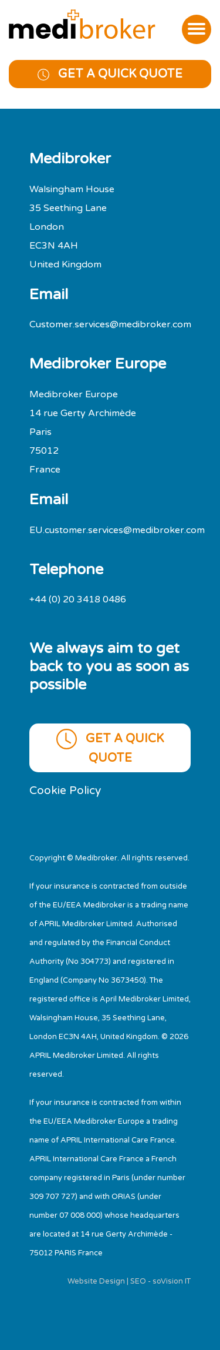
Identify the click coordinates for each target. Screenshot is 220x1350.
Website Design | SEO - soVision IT (129, 1281)
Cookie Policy (65, 790)
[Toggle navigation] (196, 29)
